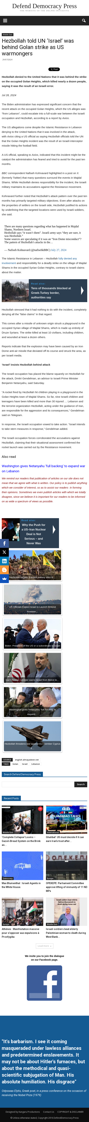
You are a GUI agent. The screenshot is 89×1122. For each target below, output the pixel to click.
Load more (44, 945)
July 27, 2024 (58, 249)
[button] (84, 20)
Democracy (8, 878)
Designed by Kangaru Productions (23, 1111)
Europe (50, 878)
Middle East (7, 34)
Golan (15, 764)
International (53, 832)
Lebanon (35, 764)
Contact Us (48, 1111)
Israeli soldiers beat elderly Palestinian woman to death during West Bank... (66, 933)
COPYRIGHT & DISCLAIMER (70, 1111)
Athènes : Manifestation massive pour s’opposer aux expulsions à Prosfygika (20, 933)
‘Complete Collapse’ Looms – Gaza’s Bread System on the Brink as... (21, 841)
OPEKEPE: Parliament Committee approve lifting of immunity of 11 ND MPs (66, 887)
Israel (25, 764)
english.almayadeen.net (27, 759)
